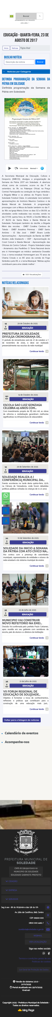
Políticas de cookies (41, 961)
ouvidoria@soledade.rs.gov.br (31, 929)
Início (6, 48)
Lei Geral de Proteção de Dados (34, 969)
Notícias (15, 48)
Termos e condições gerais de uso (35, 958)
